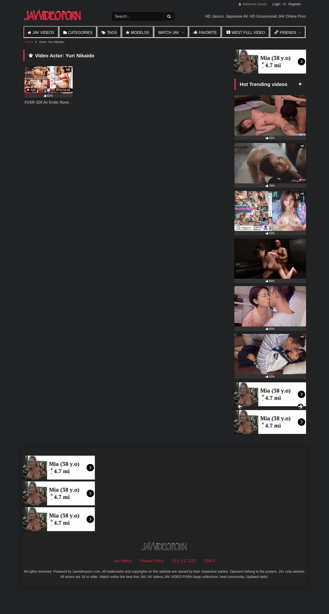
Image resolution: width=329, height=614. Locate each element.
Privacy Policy (152, 587)
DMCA (209, 587)
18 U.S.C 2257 (183, 587)
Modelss (140, 33)
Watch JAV (168, 33)
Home (29, 42)
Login (276, 4)
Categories (80, 33)
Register (294, 4)
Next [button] (300, 419)
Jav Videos (43, 33)
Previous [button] (240, 419)
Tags (112, 33)
